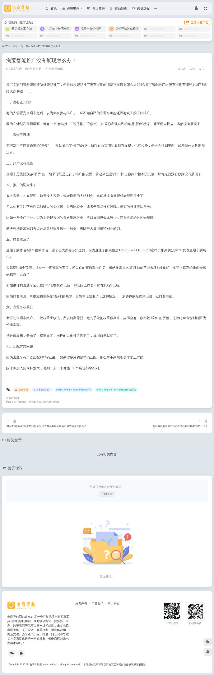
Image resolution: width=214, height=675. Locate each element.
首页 (7, 46)
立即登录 (107, 494)
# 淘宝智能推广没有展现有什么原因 (116, 389)
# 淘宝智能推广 (42, 389)
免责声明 (81, 603)
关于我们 (113, 603)
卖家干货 (18, 46)
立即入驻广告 (197, 22)
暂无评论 (15, 468)
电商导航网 (54, 68)
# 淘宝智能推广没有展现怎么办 (73, 389)
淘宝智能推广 (155, 84)
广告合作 (97, 603)
